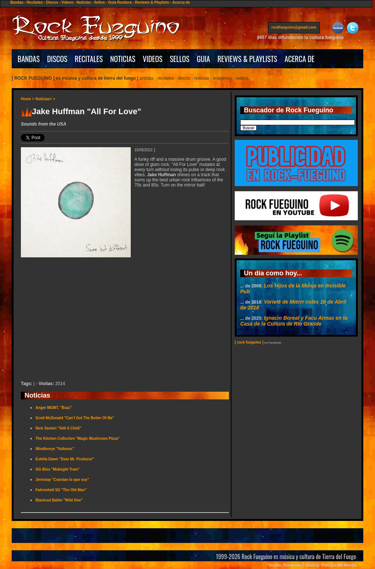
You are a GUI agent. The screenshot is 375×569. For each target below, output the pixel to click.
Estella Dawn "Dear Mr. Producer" (65, 459)
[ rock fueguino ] (249, 342)
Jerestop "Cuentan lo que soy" (62, 480)
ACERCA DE (300, 58)
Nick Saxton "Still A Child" (58, 428)
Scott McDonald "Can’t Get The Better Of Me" (75, 418)
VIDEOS (153, 58)
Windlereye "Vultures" (55, 449)
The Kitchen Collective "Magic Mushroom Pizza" (78, 438)
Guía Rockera (119, 2)
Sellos (99, 2)
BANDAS (29, 58)
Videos (67, 2)
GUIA (203, 58)
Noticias (84, 2)
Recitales (35, 2)
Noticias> (44, 99)
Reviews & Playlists (152, 2)
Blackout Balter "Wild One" (59, 500)
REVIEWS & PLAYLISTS (247, 58)
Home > (27, 99)
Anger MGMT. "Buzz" (54, 408)
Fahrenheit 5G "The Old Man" (61, 490)
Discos (52, 2)
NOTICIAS (122, 58)
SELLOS (180, 58)
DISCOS (57, 58)
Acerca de (181, 2)
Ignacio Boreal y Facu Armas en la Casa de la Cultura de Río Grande (293, 321)
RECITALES (89, 58)
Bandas (16, 2)
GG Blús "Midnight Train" (58, 469)
